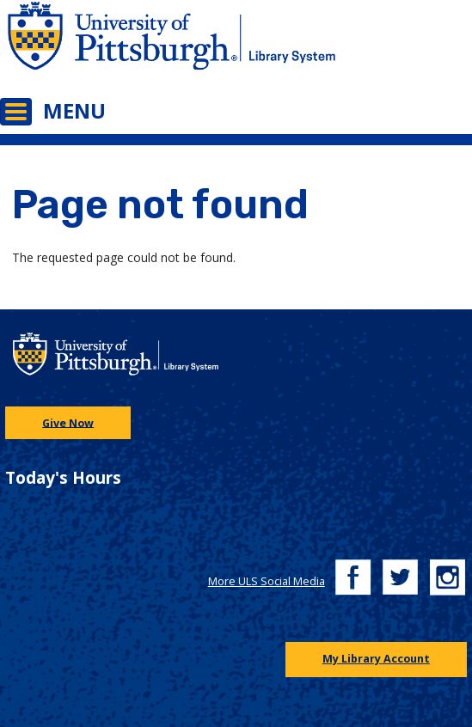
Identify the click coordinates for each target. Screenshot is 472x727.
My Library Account (376, 658)
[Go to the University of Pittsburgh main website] (118, 46)
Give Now (68, 422)
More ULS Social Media (266, 581)
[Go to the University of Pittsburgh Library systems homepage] (354, 46)
